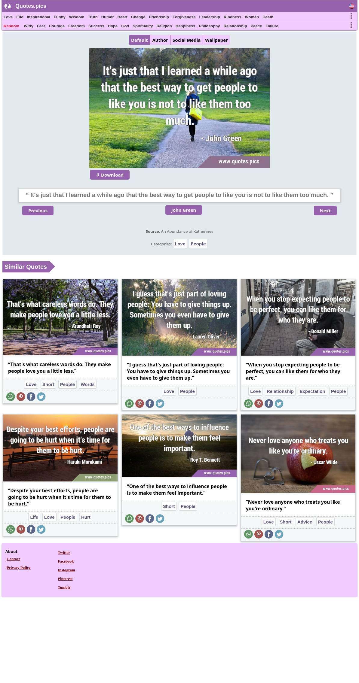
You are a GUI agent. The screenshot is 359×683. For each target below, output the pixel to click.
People (198, 244)
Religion (164, 26)
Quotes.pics (30, 6)
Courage (57, 26)
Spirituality (143, 26)
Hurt (86, 517)
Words (87, 384)
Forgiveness (184, 17)
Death (267, 17)
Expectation (312, 391)
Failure (271, 26)
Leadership (209, 17)
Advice (304, 521)
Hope (113, 26)
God (125, 26)
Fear (41, 26)
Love (8, 17)
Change (138, 17)
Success (96, 26)
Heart (122, 17)
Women (252, 17)
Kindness (232, 17)
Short (48, 384)
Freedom (76, 26)
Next (325, 211)
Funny (60, 17)
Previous (38, 211)
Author (160, 40)
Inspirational (38, 17)
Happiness (185, 26)
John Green (183, 210)
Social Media (187, 40)
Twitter (64, 552)
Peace (256, 26)
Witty (28, 26)
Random (11, 26)
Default (139, 40)
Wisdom (76, 17)
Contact (13, 559)
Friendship (159, 17)
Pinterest (65, 578)
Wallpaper (216, 40)
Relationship (235, 26)
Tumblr (64, 587)
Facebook (66, 561)
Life (19, 17)
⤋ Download (110, 175)
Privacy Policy (19, 567)
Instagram (66, 570)
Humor (107, 17)
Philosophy (209, 26)
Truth (93, 17)
